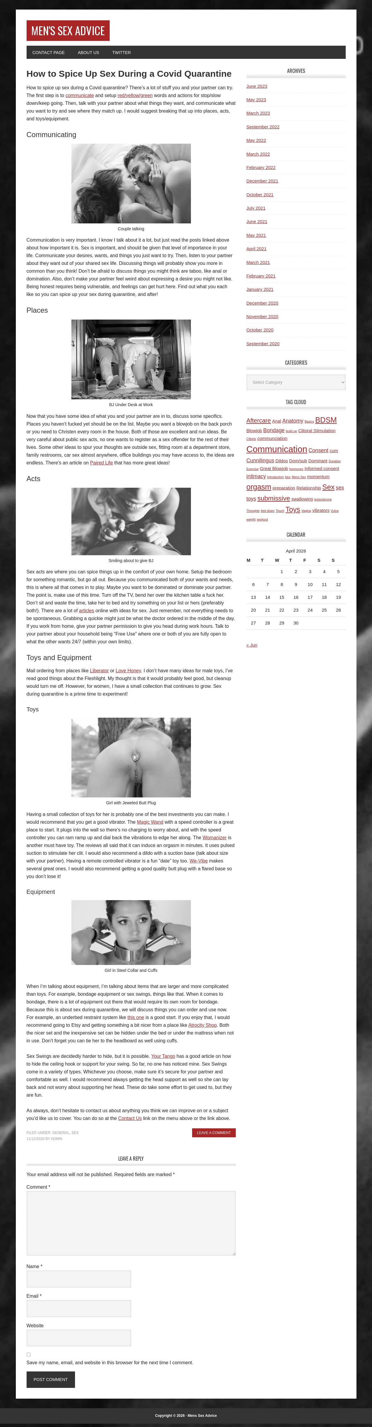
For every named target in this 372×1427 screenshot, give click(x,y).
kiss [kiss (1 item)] (287, 480)
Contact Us (130, 1121)
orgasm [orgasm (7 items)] (259, 490)
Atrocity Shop (202, 1028)
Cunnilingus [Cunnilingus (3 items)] (260, 464)
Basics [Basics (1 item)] (309, 425)
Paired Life (101, 466)
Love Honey (128, 673)
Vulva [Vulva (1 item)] (335, 514)
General (60, 1136)
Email (34, 1299)
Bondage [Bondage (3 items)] (273, 434)
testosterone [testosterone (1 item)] (323, 502)
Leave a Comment (214, 1136)
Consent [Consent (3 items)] (318, 454)
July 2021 (256, 211)
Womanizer (215, 840)
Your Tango (163, 1059)
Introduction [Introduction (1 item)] (275, 480)
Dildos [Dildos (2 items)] (281, 464)
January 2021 (260, 292)
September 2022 (263, 130)
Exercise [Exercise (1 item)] (253, 472)
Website (35, 1328)
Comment (38, 1190)
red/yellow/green (135, 98)
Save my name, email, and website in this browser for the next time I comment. (110, 1366)
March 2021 (258, 265)
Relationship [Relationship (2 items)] (308, 491)
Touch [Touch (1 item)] (280, 514)
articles (86, 614)
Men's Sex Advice (78, 32)
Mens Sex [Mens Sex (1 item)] (299, 480)
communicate (79, 98)
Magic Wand (150, 825)
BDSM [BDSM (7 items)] (326, 423)
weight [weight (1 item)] (251, 522)
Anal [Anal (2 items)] (276, 424)
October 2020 (260, 333)
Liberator (99, 673)
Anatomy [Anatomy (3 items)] (292, 424)
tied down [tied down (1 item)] (268, 514)
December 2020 (262, 306)
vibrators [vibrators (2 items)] (320, 513)
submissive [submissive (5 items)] (273, 501)
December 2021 (262, 184)
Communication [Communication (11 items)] (277, 453)
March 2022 (258, 157)
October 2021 (260, 197)
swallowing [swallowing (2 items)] (302, 502)
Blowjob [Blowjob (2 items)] (254, 433)
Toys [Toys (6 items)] (293, 513)
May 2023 (256, 102)
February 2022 (261, 170)
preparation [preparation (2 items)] (284, 491)
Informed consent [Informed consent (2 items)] (321, 471)
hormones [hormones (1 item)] (296, 472)
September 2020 (263, 346)
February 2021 (261, 279)
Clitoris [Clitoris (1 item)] (251, 442)
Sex (75, 1136)
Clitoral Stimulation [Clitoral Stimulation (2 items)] (317, 433)
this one (135, 1021)
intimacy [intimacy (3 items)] (256, 480)
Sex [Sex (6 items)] (328, 491)
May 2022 (256, 143)
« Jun (252, 648)
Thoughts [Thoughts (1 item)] (253, 514)
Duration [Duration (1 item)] (335, 464)
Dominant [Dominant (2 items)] (317, 464)
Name (34, 1270)
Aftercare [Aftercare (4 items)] (259, 424)
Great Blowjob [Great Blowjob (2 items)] (274, 471)
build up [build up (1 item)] (291, 434)
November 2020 (262, 319)
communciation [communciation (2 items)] (272, 441)
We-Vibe (199, 864)
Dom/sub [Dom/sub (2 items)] (298, 464)
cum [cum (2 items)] (334, 454)
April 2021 (257, 252)
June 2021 (257, 225)
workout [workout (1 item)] (262, 522)
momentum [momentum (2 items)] (318, 480)
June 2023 (257, 89)
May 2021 (256, 238)
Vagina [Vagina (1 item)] (306, 514)
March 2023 (258, 116)
